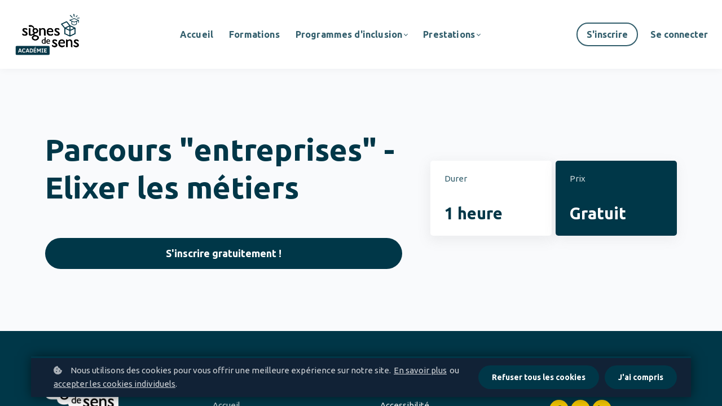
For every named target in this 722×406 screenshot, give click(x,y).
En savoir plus (420, 370)
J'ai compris (640, 377)
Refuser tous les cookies (538, 377)
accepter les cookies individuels (114, 384)
